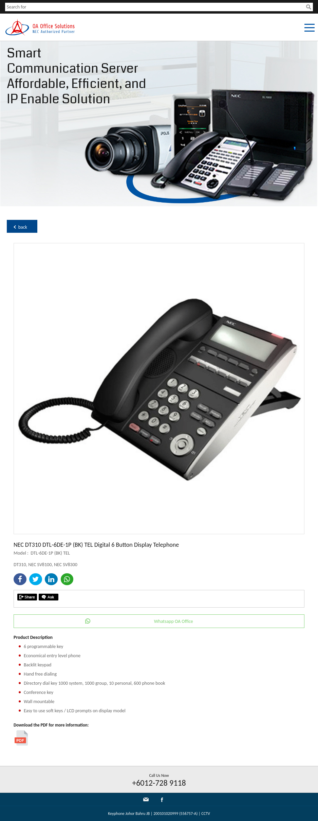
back (22, 227)
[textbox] (155, 7)
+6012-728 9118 (159, 783)
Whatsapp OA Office (173, 621)
